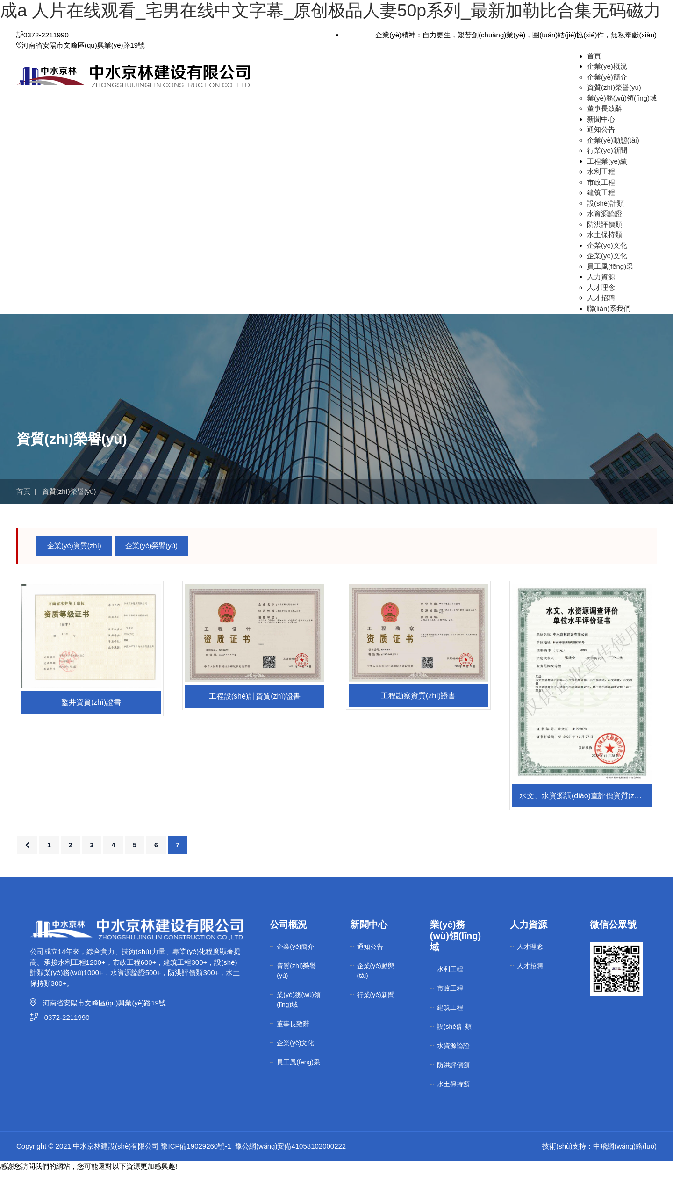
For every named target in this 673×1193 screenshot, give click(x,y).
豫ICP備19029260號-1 (196, 1167)
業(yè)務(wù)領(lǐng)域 (622, 119)
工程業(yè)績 (607, 182)
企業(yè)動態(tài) (613, 161)
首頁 (594, 77)
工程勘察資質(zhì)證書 (418, 717)
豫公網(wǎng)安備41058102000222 (290, 1167)
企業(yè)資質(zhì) (74, 567)
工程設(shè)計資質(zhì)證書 (255, 717)
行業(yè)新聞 (607, 172)
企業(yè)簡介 (607, 98)
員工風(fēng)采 (610, 287)
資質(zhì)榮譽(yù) (614, 109)
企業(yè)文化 (607, 266)
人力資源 (601, 298)
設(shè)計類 (605, 224)
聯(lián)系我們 (608, 329)
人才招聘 (601, 319)
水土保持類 (604, 256)
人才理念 (601, 308)
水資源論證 (604, 235)
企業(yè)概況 (607, 88)
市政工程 (601, 203)
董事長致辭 (604, 130)
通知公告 (601, 151)
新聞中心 (601, 140)
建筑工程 (601, 214)
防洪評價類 (604, 245)
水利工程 (601, 193)
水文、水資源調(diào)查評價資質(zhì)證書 (585, 817)
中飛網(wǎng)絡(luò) (625, 1167)
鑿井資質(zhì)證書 (91, 723)
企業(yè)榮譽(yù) (151, 567)
